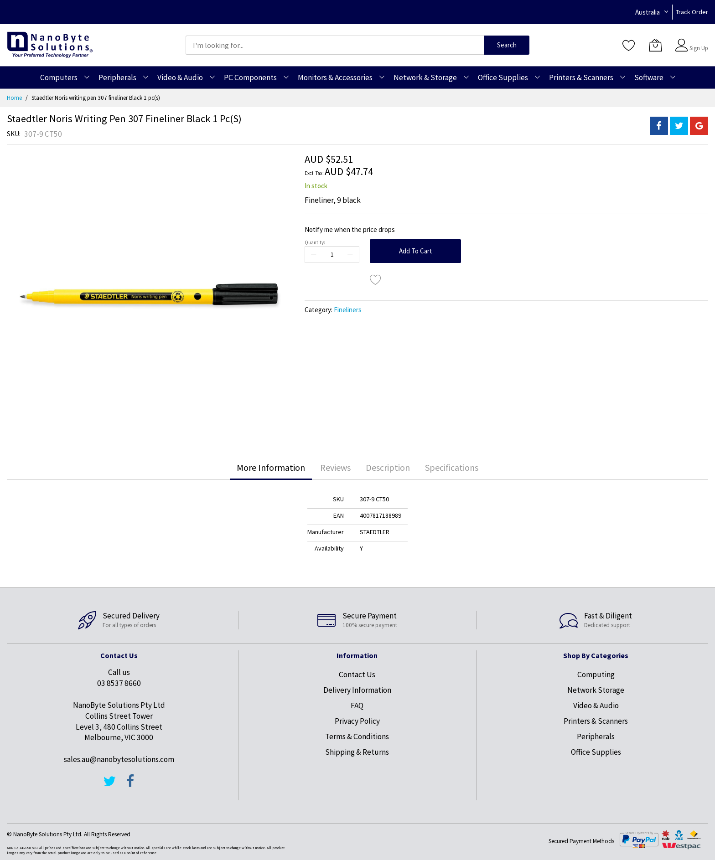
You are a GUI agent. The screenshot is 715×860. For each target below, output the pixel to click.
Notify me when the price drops (350, 229)
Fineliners (348, 309)
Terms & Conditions (357, 736)
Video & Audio (596, 705)
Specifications (451, 467)
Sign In (697, 41)
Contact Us (357, 674)
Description (388, 467)
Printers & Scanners (596, 721)
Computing (596, 674)
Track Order (692, 12)
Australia (647, 12)
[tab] (271, 467)
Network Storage (595, 690)
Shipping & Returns (357, 752)
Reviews (335, 467)
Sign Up (698, 48)
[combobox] (335, 45)
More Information (271, 467)
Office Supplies (596, 752)
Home (14, 98)
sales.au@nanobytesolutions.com (119, 759)
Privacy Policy (357, 721)
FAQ (357, 705)
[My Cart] (655, 45)
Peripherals (596, 736)
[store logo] (50, 44)
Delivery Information (357, 690)
